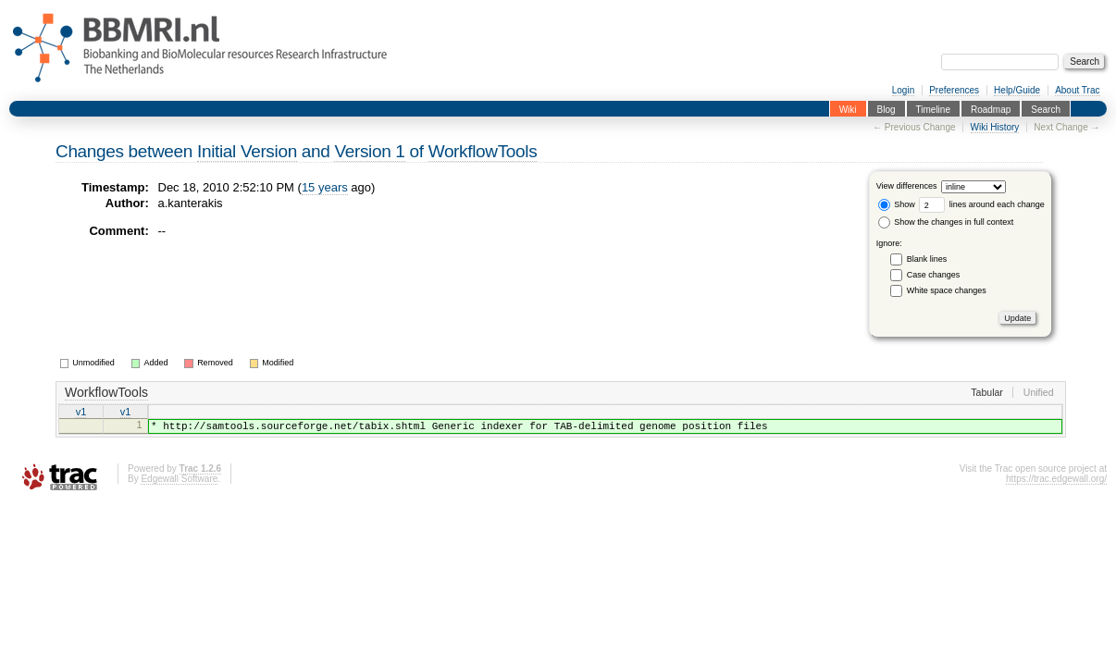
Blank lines (927, 259)
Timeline (933, 109)
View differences (906, 186)
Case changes (934, 274)
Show (896, 204)
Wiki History (995, 127)
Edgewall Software (179, 484)
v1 (81, 412)
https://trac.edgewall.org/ (1056, 484)
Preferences (954, 90)
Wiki (848, 109)
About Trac (1077, 90)
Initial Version (247, 151)
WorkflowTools (483, 151)
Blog (886, 109)
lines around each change (982, 204)
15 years (325, 187)
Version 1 (369, 151)
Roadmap (991, 109)
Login (903, 90)
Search (1045, 109)
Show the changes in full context (946, 222)
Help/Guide (1017, 90)
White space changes (946, 290)
